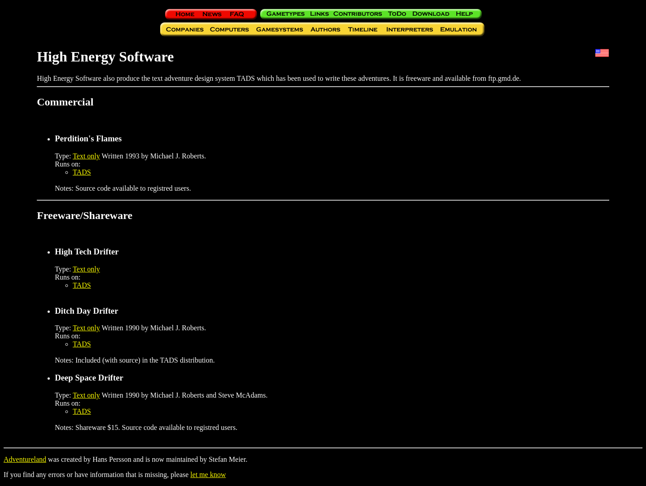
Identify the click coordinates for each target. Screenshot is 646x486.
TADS (82, 172)
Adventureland (25, 459)
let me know (208, 474)
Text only (86, 156)
